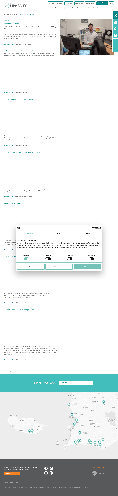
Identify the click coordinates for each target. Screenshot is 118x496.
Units (68, 8)
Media (104, 8)
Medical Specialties (78, 8)
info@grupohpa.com (98, 467)
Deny (31, 267)
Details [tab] (59, 233)
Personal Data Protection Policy (28, 487)
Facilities (88, 8)
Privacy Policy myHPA (75, 487)
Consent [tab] (30, 233)
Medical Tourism (102, 3)
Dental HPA (68, 3)
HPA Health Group (59, 8)
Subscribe (8, 473)
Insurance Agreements (55, 3)
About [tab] (88, 233)
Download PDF (8, 44)
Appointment (79, 3)
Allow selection (59, 267)
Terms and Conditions (10, 487)
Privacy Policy (42, 487)
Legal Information (62, 487)
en (111, 3)
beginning (7, 15)
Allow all (87, 267)
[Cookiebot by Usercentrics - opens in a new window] (92, 227)
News (15, 15)
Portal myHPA (90, 3)
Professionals (97, 8)
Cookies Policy (51, 487)
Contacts (111, 8)
